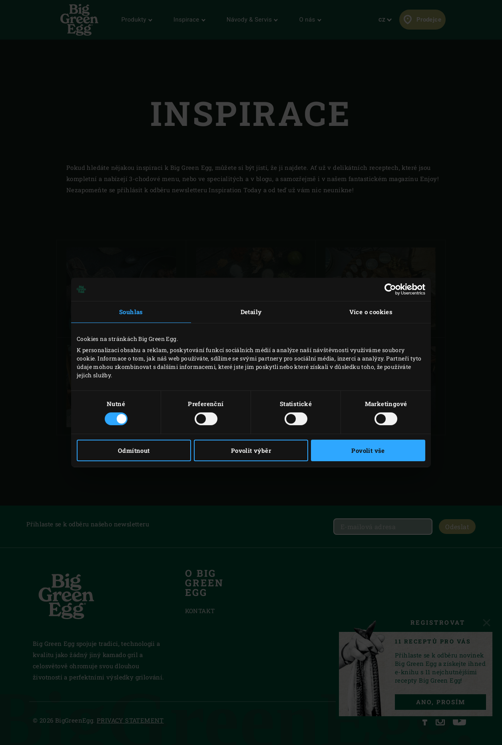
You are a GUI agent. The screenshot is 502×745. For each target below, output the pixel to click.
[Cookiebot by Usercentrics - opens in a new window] (390, 289)
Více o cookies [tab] (371, 312)
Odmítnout (134, 450)
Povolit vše (367, 450)
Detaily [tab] (251, 312)
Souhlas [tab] (131, 312)
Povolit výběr (251, 450)
